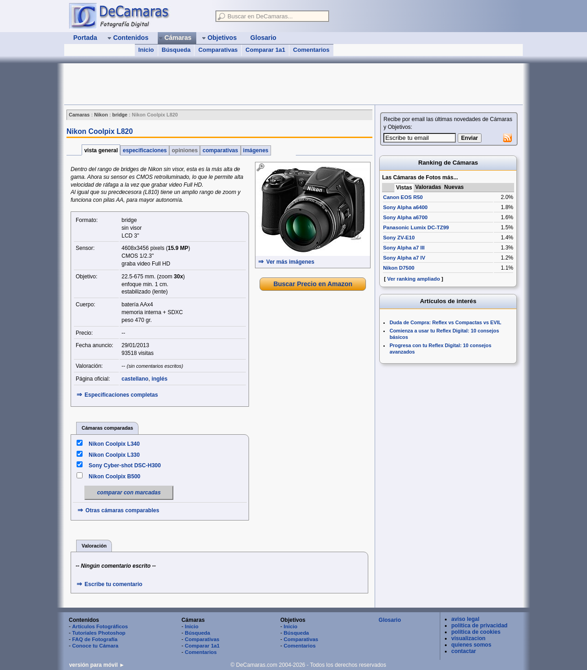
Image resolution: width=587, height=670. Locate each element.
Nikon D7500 (398, 268)
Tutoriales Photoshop (98, 633)
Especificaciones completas (121, 395)
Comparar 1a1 (265, 49)
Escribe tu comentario (113, 584)
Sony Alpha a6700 (405, 217)
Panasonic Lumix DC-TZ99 (416, 227)
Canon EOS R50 (403, 197)
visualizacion (468, 638)
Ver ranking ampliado (413, 279)
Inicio (146, 49)
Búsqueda (176, 49)
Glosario (390, 620)
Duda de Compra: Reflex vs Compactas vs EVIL (445, 322)
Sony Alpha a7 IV (404, 257)
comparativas (220, 150)
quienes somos (471, 645)
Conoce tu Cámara (95, 645)
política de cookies (475, 632)
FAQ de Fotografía (94, 639)
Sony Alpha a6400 (405, 207)
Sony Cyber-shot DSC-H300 (125, 465)
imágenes (256, 150)
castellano (135, 379)
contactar (463, 651)
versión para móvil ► (97, 665)
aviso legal (465, 619)
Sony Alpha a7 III (404, 247)
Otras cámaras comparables (122, 510)
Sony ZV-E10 (399, 237)
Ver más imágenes (290, 262)
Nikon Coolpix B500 (114, 476)
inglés (159, 379)
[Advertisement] (231, 84)
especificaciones (144, 150)
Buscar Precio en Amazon (312, 284)
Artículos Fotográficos (100, 626)
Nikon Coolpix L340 (114, 444)
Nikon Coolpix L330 (114, 455)
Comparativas (218, 49)
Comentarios (311, 49)
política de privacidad (479, 625)
